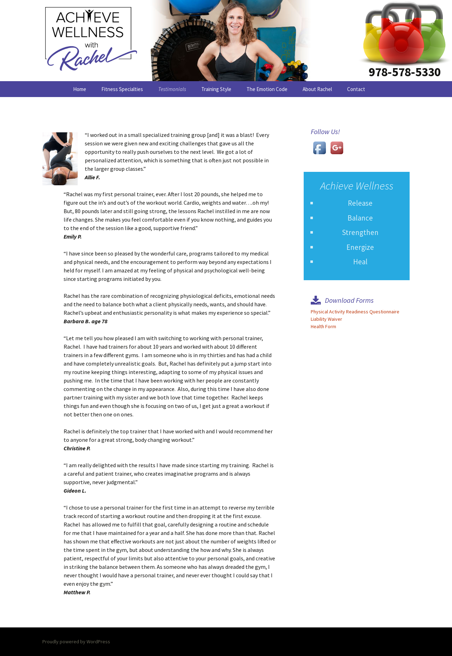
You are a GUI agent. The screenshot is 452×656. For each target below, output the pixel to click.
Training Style (216, 89)
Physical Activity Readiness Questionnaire (355, 311)
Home (79, 89)
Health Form (323, 326)
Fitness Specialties (122, 89)
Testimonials (172, 89)
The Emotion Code (266, 89)
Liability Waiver (326, 319)
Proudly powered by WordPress (76, 641)
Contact (356, 89)
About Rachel (317, 89)
